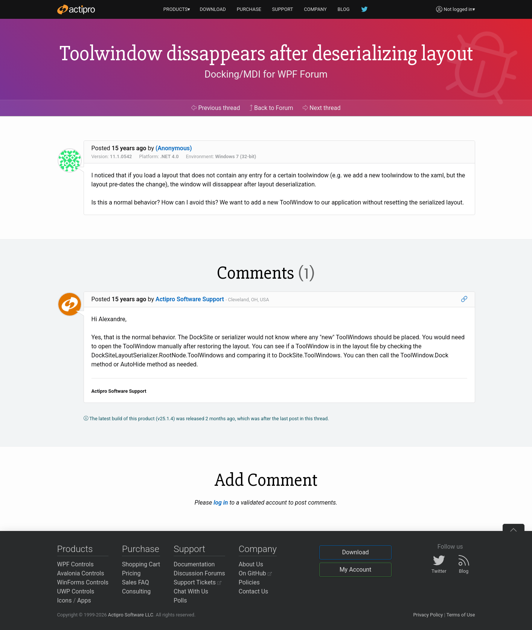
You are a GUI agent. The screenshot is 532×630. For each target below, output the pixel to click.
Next (322, 107)
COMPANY (315, 9)
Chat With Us (191, 591)
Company (258, 549)
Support (189, 549)
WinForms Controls (83, 582)
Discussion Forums (199, 573)
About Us (251, 564)
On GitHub (255, 573)
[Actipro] (76, 9)
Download (355, 552)
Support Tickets (197, 582)
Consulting (136, 591)
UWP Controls (76, 591)
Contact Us (253, 591)
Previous (215, 107)
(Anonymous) (173, 148)
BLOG (344, 9)
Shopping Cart (141, 564)
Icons (64, 600)
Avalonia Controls (80, 573)
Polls (180, 600)
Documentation (194, 564)
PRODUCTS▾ (177, 9)
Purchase (140, 549)
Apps (84, 600)
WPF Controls (75, 564)
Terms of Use (461, 615)
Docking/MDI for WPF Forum (266, 74)
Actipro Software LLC (130, 615)
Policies (249, 582)
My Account (356, 569)
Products (75, 549)
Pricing (131, 573)
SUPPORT (282, 9)
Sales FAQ (135, 582)
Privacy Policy (428, 615)
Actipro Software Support (189, 299)
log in (220, 502)
